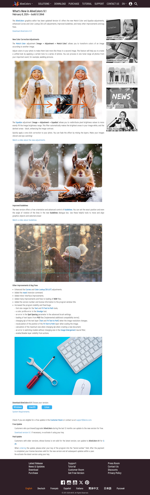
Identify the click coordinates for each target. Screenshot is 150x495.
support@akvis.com (83, 420)
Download (60, 3)
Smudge (40, 311)
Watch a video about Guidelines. (24, 220)
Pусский (120, 488)
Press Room (114, 463)
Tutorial (87, 3)
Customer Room (56, 420)
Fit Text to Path (47, 308)
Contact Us (113, 3)
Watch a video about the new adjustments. (28, 140)
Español (67, 488)
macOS (32, 407)
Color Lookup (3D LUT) (43, 289)
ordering (22, 448)
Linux (46, 407)
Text (36, 308)
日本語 (107, 488)
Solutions (43, 3)
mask (25, 292)
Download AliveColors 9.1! (22, 31)
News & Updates (37, 466)
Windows (18, 407)
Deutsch (41, 488)
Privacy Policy (114, 473)
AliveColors (25, 3)
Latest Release (36, 463)
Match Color (21, 43)
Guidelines (68, 209)
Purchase (74, 3)
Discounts (113, 470)
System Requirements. (21, 411)
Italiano (79, 488)
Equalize (19, 122)
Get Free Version (76, 473)
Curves (28, 289)
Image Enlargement (68, 330)
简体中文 (94, 488)
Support (99, 3)
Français (54, 488)
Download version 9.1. (23, 432)
